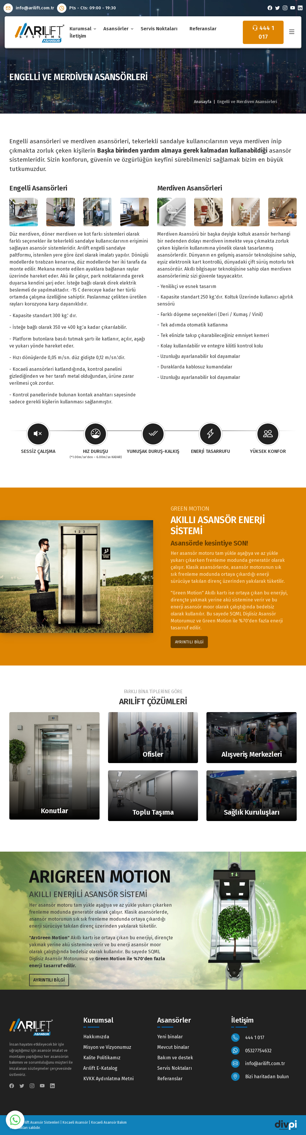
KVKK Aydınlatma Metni (108, 1078)
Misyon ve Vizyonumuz (107, 1047)
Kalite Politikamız (102, 1057)
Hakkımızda (96, 1036)
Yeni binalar (170, 1036)
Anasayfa (202, 101)
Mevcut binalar (173, 1047)
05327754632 (251, 1050)
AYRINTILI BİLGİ (189, 642)
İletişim (78, 36)
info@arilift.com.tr (28, 7)
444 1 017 (247, 1037)
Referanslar (203, 29)
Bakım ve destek (175, 1057)
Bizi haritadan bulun (260, 1076)
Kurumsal (80, 29)
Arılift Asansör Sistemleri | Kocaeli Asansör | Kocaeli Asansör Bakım (74, 1122)
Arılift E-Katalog (100, 1068)
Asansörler (116, 29)
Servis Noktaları (159, 29)
